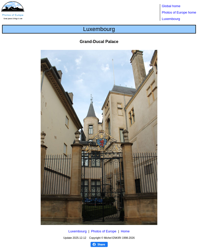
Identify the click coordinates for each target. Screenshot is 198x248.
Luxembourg (171, 19)
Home (125, 231)
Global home (171, 6)
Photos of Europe (103, 231)
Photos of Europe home (179, 12)
